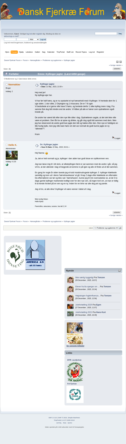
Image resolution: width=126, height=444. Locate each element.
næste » (119, 65)
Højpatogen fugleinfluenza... (87, 296)
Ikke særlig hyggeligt (84, 277)
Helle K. (12, 145)
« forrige (112, 65)
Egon (98, 305)
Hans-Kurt (101, 312)
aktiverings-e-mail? (11, 36)
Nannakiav (14, 84)
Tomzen (101, 277)
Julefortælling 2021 (83, 312)
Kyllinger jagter (47, 84)
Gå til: (91, 228)
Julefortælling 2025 (83, 305)
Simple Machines (74, 417)
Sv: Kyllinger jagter (49, 144)
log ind (29, 34)
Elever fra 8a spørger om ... (87, 286)
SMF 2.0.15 (52, 417)
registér (39, 34)
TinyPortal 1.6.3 (59, 420)
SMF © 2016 (62, 417)
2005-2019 (71, 420)
